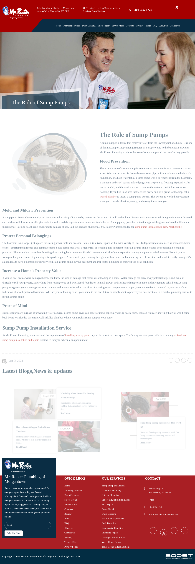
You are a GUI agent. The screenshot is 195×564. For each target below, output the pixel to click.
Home (58, 26)
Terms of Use (70, 542)
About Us (163, 26)
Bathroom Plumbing (111, 490)
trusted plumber (108, 203)
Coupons (130, 26)
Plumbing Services (71, 26)
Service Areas (118, 26)
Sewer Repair (103, 26)
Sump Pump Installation (113, 485)
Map (152, 500)
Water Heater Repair (111, 542)
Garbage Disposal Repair (113, 537)
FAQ (155, 26)
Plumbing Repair (110, 532)
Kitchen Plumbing (110, 495)
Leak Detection (109, 523)
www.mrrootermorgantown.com (164, 514)
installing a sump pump (77, 342)
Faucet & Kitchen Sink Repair (116, 500)
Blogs (148, 26)
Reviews (139, 26)
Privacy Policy (71, 547)
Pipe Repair (107, 504)
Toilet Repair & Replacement (115, 547)
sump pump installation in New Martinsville (158, 233)
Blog (66, 518)
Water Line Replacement (113, 518)
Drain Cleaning (89, 26)
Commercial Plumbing (112, 528)
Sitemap (68, 537)
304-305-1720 (143, 9)
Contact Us (175, 26)
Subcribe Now (13, 533)
